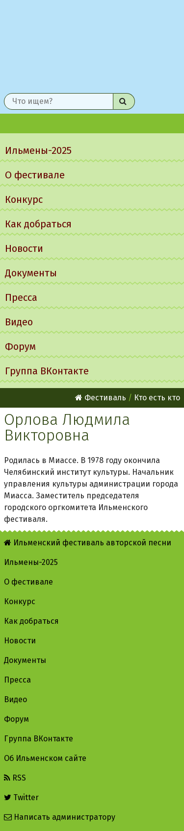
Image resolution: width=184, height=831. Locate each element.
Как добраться (38, 224)
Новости (24, 248)
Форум (20, 346)
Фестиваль (100, 397)
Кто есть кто (157, 397)
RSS (15, 777)
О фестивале (35, 175)
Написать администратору (59, 817)
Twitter (21, 797)
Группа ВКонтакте (47, 371)
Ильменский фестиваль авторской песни (92, 44)
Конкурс (24, 199)
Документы (31, 273)
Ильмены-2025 (38, 150)
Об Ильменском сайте (45, 758)
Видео (19, 322)
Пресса (21, 297)
